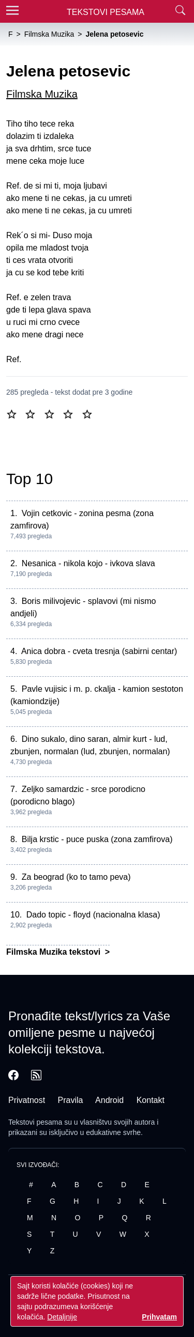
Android (109, 1100)
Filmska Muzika (42, 94)
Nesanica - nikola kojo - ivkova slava (88, 563)
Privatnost (26, 1100)
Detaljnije (62, 1317)
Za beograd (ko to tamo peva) (76, 877)
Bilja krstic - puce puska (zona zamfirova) (97, 839)
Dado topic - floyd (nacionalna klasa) (93, 914)
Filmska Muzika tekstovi (54, 951)
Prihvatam (159, 1317)
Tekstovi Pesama (105, 12)
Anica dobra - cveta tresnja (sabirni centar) (99, 651)
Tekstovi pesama (35, 1122)
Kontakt (151, 1100)
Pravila (70, 1100)
